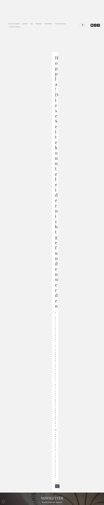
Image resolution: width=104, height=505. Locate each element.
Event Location (60, 23)
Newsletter (48, 23)
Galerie (25, 23)
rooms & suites (14, 27)
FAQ (32, 23)
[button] (3, 501)
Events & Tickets (14, 23)
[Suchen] (57, 486)
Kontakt (39, 23)
